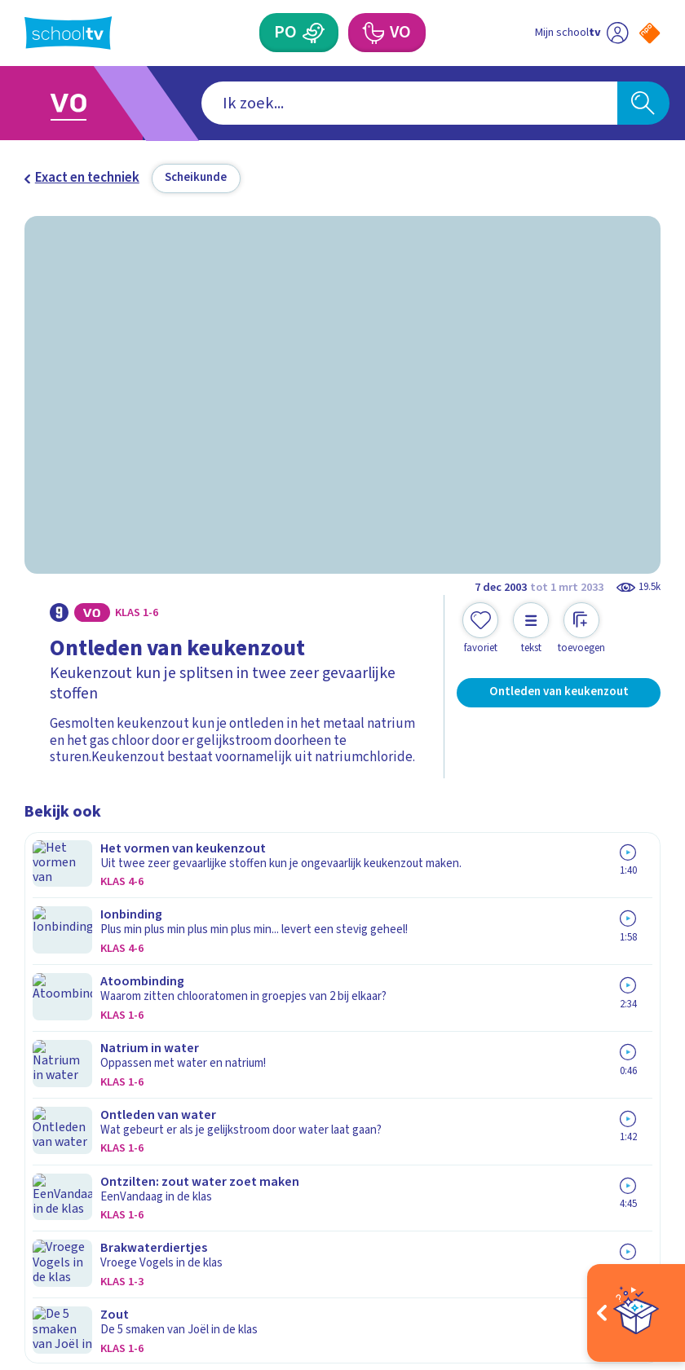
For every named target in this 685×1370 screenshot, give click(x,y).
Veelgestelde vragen (99, 958)
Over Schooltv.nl (85, 982)
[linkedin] (104, 1213)
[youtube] (140, 1213)
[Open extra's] (636, 1313)
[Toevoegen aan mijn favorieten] (480, 628)
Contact (54, 934)
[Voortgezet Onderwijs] (373, 32)
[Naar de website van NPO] (650, 33)
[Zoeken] (643, 103)
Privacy (50, 1006)
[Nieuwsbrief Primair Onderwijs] (501, 1017)
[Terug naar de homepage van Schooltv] (68, 33)
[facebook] (33, 1213)
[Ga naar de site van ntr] (637, 1257)
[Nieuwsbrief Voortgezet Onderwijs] (501, 1072)
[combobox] (316, 103)
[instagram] (68, 1213)
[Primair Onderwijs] (312, 32)
